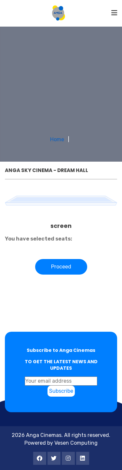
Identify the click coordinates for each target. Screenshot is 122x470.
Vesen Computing (76, 443)
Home (57, 139)
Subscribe (61, 391)
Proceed (61, 267)
